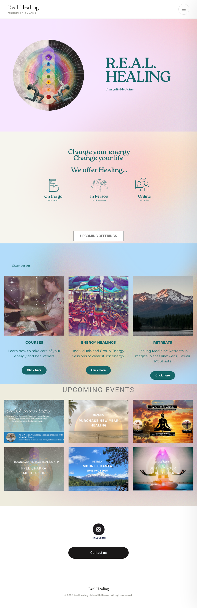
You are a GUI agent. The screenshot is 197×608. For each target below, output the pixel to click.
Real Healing (98, 588)
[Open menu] (183, 9)
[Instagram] (99, 531)
